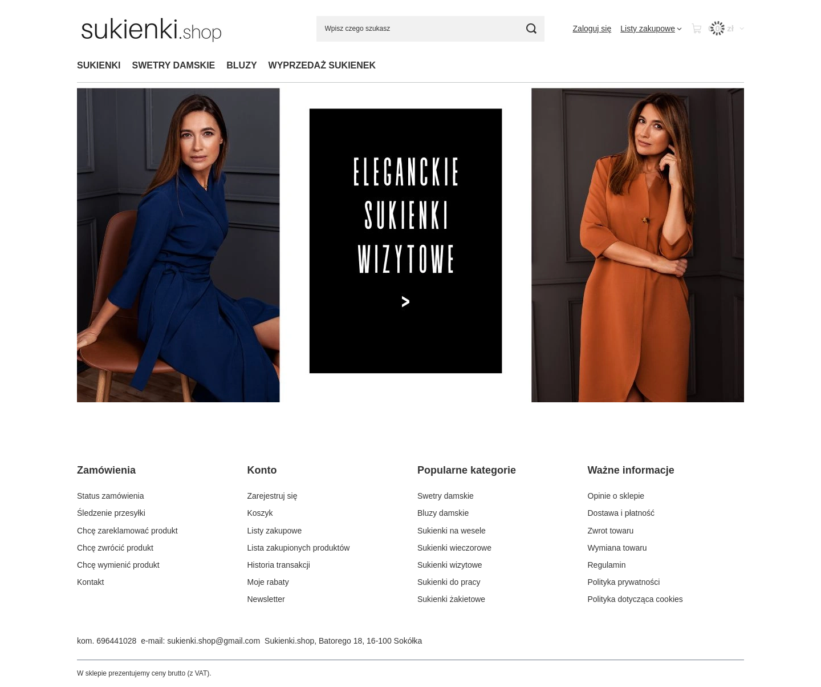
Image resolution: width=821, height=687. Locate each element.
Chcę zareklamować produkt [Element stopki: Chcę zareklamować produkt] (127, 530)
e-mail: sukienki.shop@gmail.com (200, 640)
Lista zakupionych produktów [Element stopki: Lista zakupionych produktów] (298, 547)
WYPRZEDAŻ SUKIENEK (322, 65)
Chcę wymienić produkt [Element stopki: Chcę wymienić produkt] (118, 564)
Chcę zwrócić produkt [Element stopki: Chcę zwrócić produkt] (115, 547)
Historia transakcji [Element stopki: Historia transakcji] (278, 564)
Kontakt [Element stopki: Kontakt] (90, 582)
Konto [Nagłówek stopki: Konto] (262, 470)
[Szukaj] (531, 29)
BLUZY (241, 65)
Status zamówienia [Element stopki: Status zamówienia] (110, 495)
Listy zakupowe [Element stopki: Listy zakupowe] (274, 530)
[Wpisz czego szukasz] (430, 29)
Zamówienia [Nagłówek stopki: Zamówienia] (106, 470)
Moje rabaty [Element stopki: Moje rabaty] (268, 582)
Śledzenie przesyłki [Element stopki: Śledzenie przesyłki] (111, 513)
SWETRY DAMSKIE (173, 65)
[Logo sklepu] (151, 28)
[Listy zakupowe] (651, 28)
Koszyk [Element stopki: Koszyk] (260, 513)
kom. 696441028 (106, 640)
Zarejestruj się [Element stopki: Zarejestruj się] (272, 495)
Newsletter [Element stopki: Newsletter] (266, 599)
